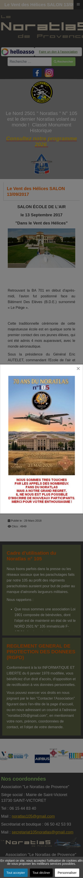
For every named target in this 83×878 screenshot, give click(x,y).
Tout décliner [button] (41, 872)
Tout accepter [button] (15, 872)
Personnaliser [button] (67, 872)
